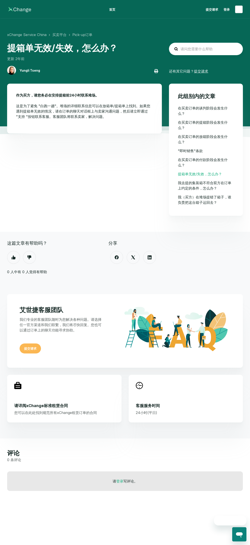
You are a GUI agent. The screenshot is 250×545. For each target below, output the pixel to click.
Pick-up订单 (82, 34)
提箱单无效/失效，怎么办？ (200, 174)
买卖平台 (59, 34)
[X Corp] (133, 257)
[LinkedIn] (149, 257)
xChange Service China (27, 34)
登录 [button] (227, 9)
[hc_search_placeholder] (206, 49)
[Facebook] (116, 257)
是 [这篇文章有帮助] (13, 257)
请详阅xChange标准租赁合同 (41, 405)
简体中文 (239, 9)
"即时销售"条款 (190, 151)
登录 (119, 481)
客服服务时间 (148, 405)
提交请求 (212, 9)
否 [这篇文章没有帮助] (29, 257)
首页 (112, 9)
